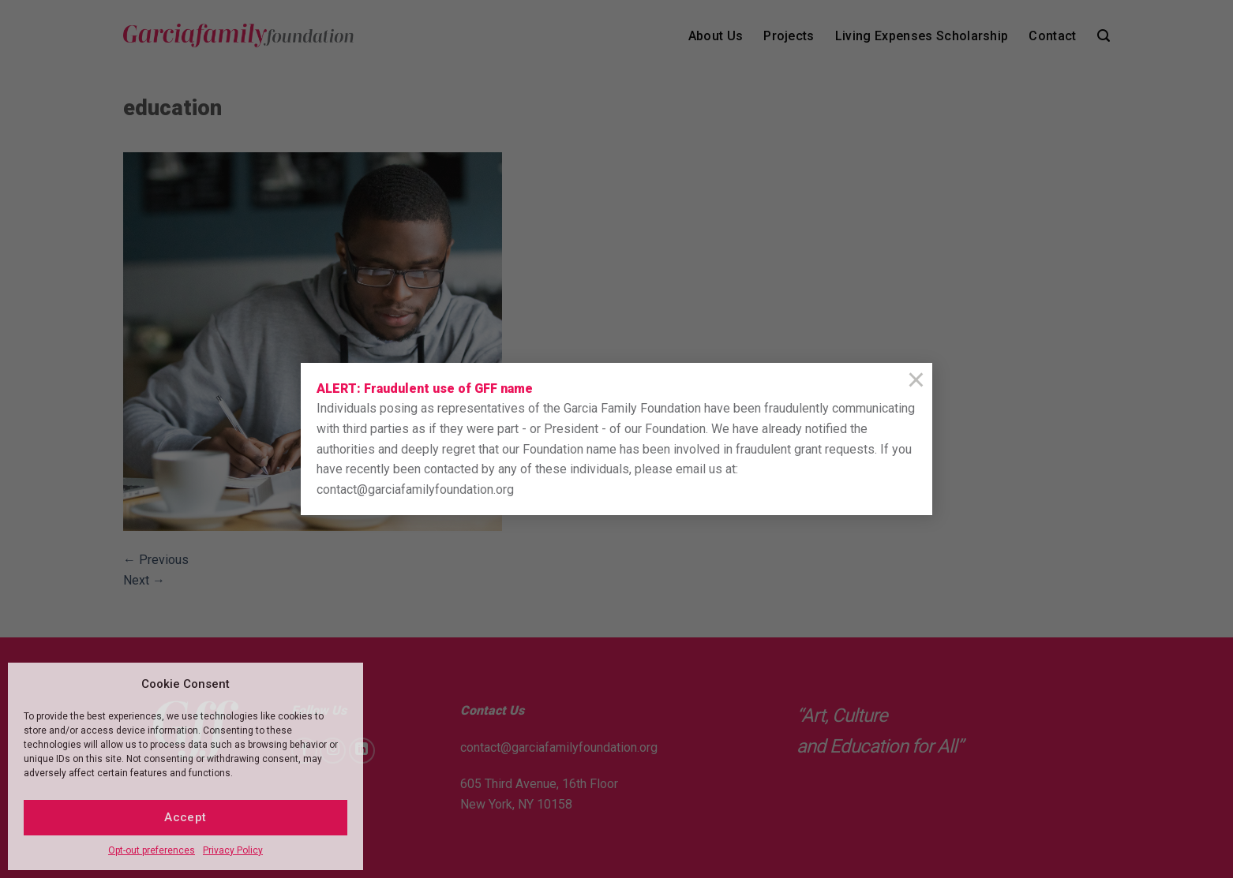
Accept (185, 817)
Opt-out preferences (151, 850)
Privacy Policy (233, 850)
